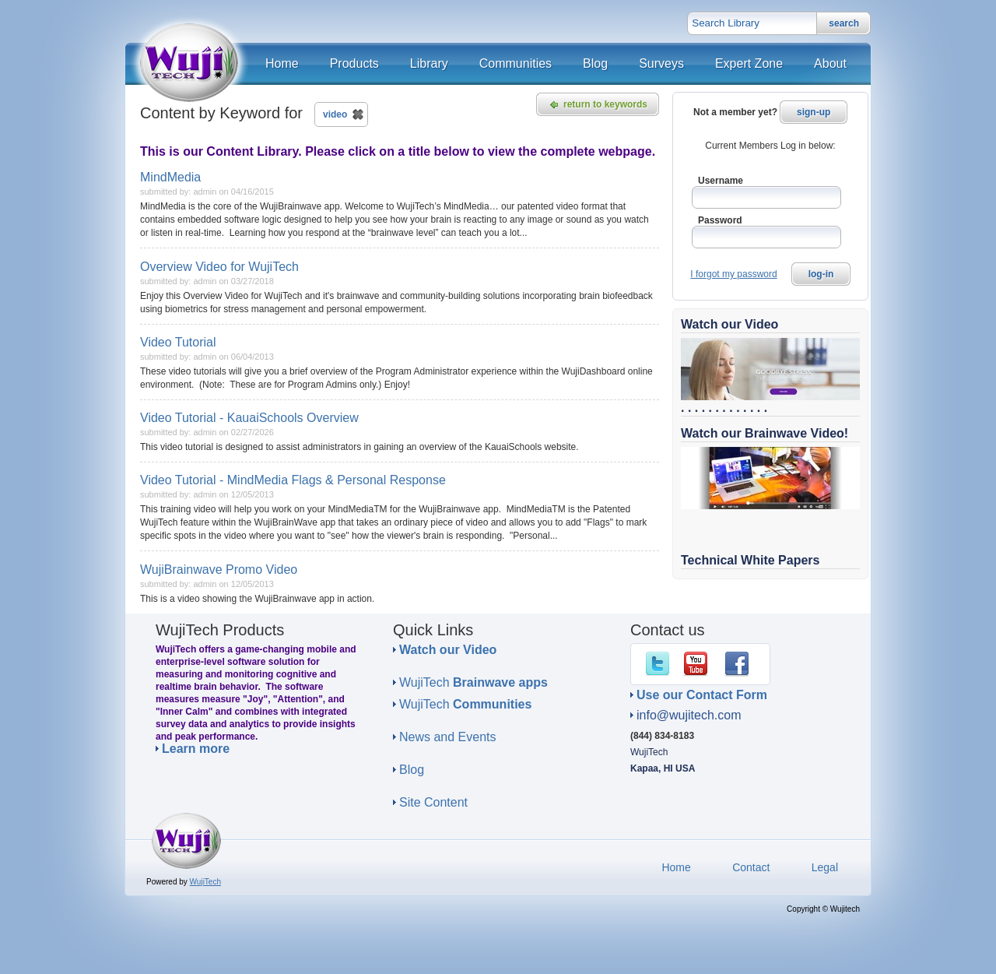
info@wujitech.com (689, 715)
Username (720, 180)
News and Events (447, 737)
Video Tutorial (178, 342)
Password (720, 220)
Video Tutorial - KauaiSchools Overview (249, 417)
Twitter (660, 664)
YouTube (698, 664)
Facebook (740, 664)
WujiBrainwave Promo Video (218, 569)
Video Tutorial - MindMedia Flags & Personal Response (293, 480)
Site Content (433, 802)
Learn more (196, 749)
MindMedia (170, 177)
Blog (411, 769)
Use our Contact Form (702, 695)
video (335, 114)
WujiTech (473, 682)
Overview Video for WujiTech (219, 266)
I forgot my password (733, 274)
